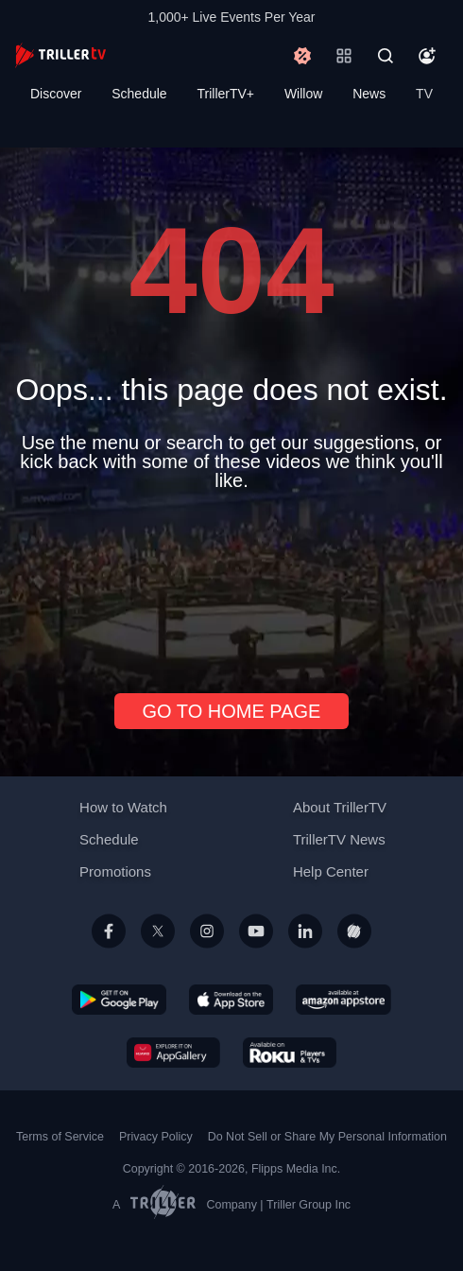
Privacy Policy (156, 1136)
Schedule (138, 93)
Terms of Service (60, 1136)
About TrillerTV (339, 807)
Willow (303, 93)
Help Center (331, 871)
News (369, 93)
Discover (55, 93)
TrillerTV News (339, 839)
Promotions (115, 871)
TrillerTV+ (226, 93)
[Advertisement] (231, 584)
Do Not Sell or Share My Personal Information (327, 1136)
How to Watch (123, 807)
